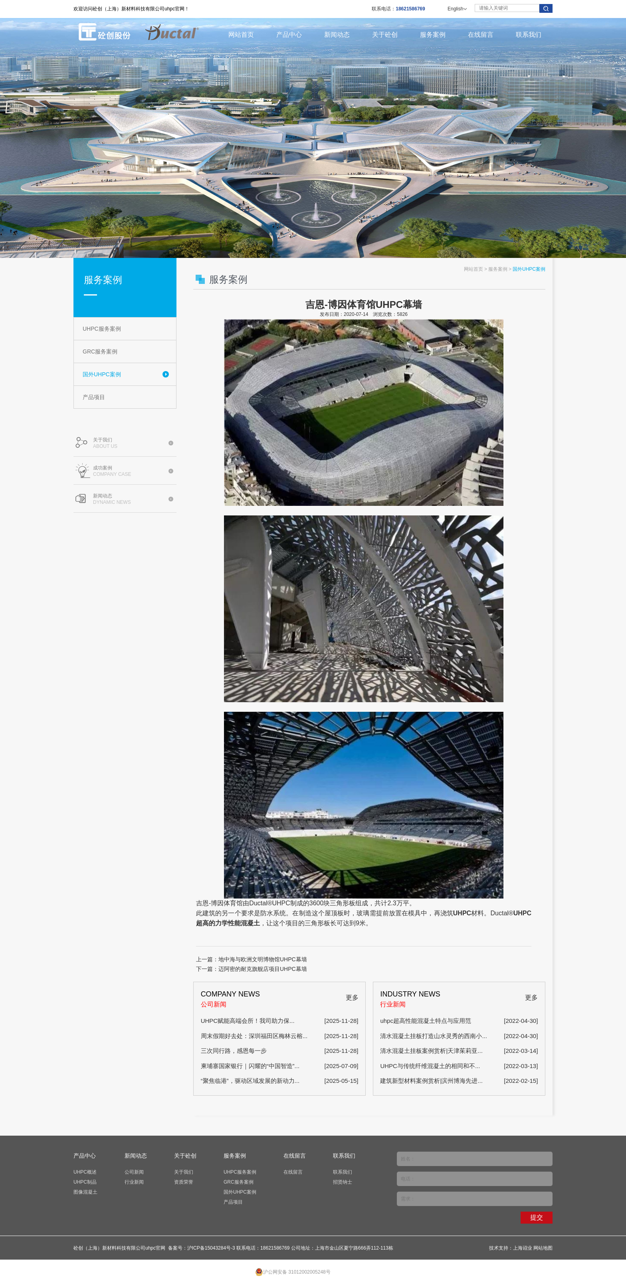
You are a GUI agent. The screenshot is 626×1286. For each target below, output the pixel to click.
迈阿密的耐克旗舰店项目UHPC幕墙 (262, 969)
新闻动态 (337, 34)
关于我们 (183, 1172)
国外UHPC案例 (102, 374)
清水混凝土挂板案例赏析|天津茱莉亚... (431, 1050)
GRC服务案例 (100, 351)
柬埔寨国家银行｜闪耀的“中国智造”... (250, 1065)
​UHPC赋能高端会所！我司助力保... (248, 1020)
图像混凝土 (85, 1192)
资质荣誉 (183, 1182)
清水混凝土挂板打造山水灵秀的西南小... (433, 1035)
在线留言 (480, 34)
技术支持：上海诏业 (510, 1248)
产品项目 (94, 397)
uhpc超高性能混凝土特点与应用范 (425, 1020)
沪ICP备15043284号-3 (211, 1248)
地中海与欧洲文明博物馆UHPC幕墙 (262, 959)
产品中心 (289, 34)
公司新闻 (134, 1172)
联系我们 (528, 34)
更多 (352, 997)
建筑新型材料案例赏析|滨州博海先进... (431, 1080)
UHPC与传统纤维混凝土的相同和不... (430, 1065)
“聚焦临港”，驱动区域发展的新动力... (250, 1080)
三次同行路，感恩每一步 (234, 1050)
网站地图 (543, 1248)
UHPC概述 (85, 1172)
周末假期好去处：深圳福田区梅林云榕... (254, 1035)
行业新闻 (134, 1182)
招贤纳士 (342, 1182)
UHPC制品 (85, 1182)
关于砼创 (385, 34)
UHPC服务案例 (102, 328)
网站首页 (241, 34)
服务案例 (433, 34)
